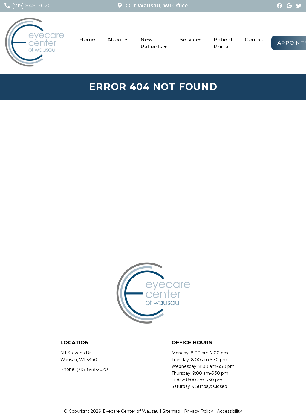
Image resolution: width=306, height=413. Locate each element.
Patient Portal (223, 43)
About (115, 39)
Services (191, 39)
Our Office (156, 5)
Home (87, 39)
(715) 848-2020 (31, 5)
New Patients (151, 43)
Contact (255, 39)
